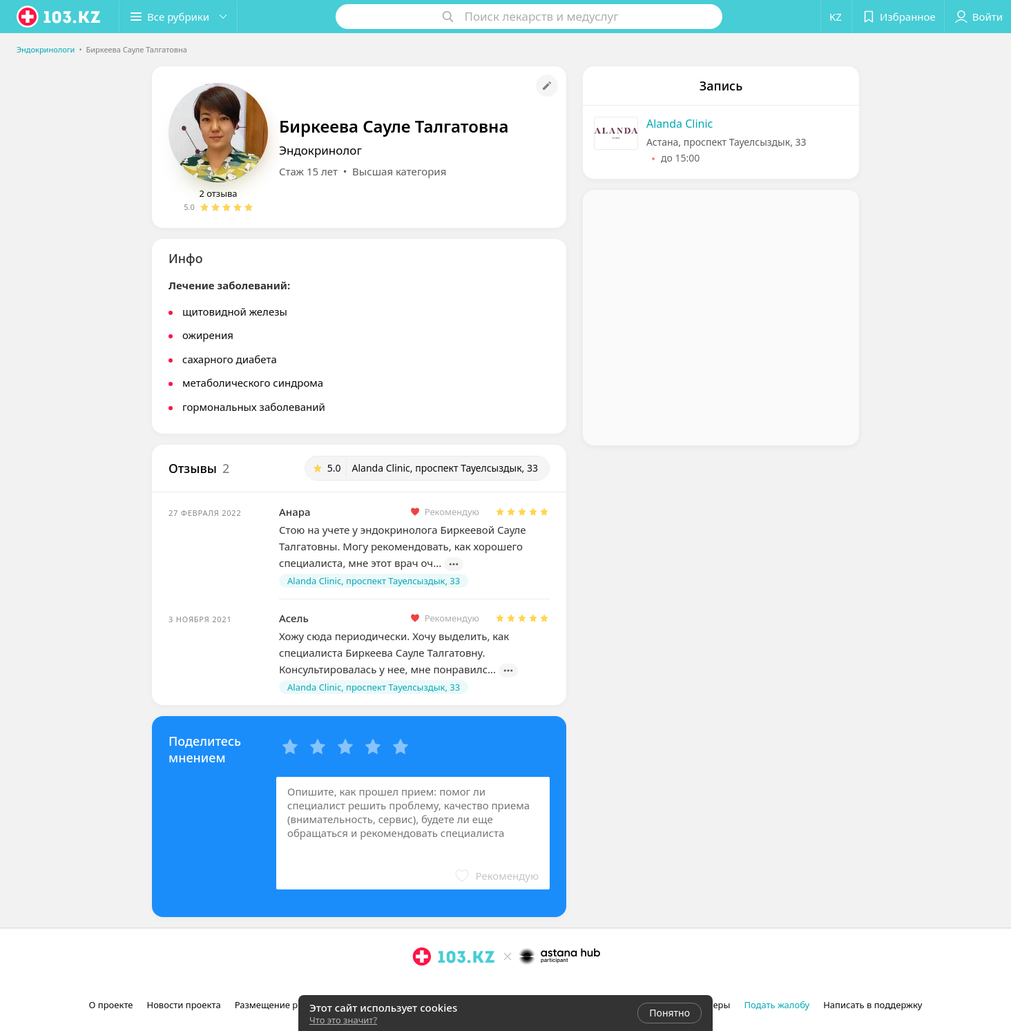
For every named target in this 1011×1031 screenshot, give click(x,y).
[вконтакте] (460, 987)
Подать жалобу (776, 1005)
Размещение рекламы (283, 1005)
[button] (178, 16)
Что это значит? (343, 1020)
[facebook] (441, 987)
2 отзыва (218, 193)
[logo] (59, 17)
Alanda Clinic (679, 124)
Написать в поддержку (872, 1005)
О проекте (111, 1005)
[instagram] (422, 987)
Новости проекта (183, 1005)
